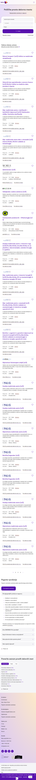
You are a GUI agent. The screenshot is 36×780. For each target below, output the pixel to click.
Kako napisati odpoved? (8, 644)
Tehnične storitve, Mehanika (6, 669)
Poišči (18, 31)
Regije (11, 663)
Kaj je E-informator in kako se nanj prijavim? (13, 634)
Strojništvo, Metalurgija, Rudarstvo (8, 675)
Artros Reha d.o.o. (7, 377)
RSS (2, 772)
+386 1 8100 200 (5, 743)
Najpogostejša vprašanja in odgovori (18, 13)
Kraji (16, 663)
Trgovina (3, 671)
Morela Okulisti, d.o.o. (7, 182)
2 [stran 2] (15, 572)
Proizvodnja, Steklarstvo (6, 667)
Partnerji (3, 726)
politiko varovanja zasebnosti (15, 776)
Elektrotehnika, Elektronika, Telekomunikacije (10, 679)
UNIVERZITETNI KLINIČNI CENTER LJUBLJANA (13, 71)
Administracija (4, 683)
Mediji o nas (4, 729)
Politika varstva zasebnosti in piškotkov (9, 770)
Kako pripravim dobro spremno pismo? (12, 639)
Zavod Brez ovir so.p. (7, 206)
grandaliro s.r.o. (6, 234)
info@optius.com (5, 746)
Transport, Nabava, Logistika (7, 673)
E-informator (4, 699)
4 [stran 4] (20, 572)
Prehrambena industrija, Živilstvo (7, 677)
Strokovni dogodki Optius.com (8, 711)
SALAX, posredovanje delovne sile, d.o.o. (12, 399)
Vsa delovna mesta (7, 73)
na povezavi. (10, 625)
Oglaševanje (4, 714)
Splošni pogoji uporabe (5, 767)
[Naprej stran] (23, 572)
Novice (2, 731)
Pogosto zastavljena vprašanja (8, 704)
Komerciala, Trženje (5, 685)
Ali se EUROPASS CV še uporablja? (11, 630)
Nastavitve (25, 776)
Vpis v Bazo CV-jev (5, 702)
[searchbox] (18, 27)
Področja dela (5, 663)
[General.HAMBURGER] (34, 2)
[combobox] (18, 23)
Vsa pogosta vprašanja (8, 588)
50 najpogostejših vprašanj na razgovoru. (12, 593)
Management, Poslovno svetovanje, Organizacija (11, 681)
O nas (2, 723)
